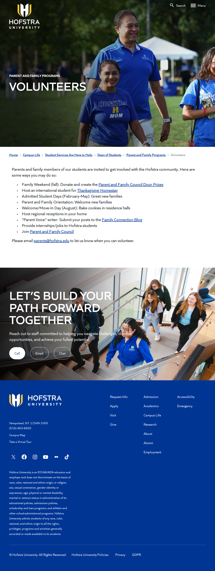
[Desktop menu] (198, 5)
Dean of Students (109, 155)
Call (17, 353)
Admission (151, 396)
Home (13, 155)
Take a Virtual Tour (20, 442)
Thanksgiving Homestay (97, 190)
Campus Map (17, 435)
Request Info (119, 396)
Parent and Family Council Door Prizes (130, 184)
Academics (151, 406)
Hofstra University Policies (90, 554)
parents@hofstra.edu (51, 240)
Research (150, 424)
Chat (62, 353)
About (148, 433)
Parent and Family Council (52, 231)
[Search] (177, 5)
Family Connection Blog (122, 219)
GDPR (136, 554)
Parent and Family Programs (146, 155)
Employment (152, 452)
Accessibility (186, 396)
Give (113, 424)
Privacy (120, 554)
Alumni (148, 443)
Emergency (185, 406)
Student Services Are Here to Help (68, 155)
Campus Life (31, 155)
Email (39, 353)
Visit (113, 415)
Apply (114, 406)
